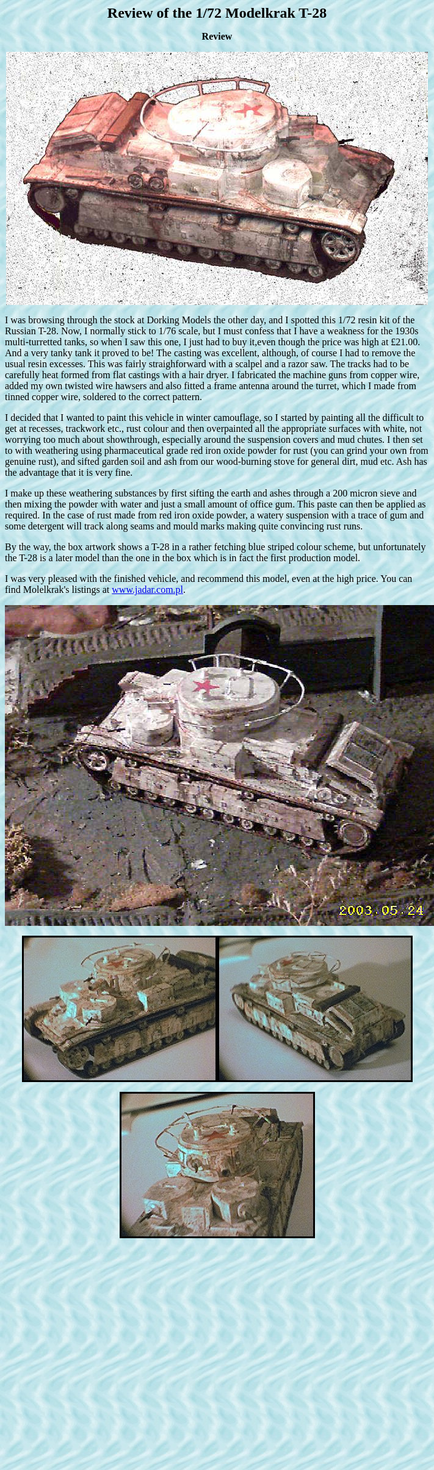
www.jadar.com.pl (147, 589)
